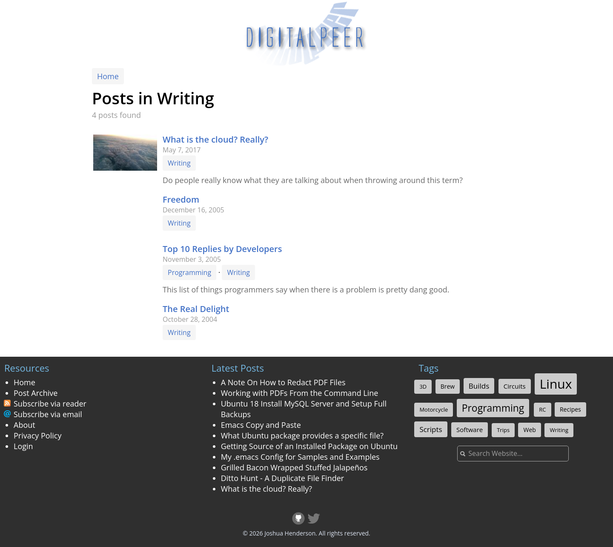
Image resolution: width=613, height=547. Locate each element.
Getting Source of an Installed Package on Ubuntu (309, 446)
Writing (179, 163)
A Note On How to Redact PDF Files (283, 382)
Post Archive (35, 393)
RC (542, 409)
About (24, 425)
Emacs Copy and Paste (261, 425)
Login (23, 446)
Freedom (181, 199)
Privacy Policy (37, 435)
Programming (189, 272)
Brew (448, 386)
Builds (479, 386)
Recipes (570, 409)
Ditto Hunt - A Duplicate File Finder (282, 478)
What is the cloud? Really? (215, 139)
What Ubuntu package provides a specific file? (302, 435)
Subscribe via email (48, 414)
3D (423, 386)
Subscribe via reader (50, 403)
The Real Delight (196, 309)
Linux (556, 383)
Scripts (430, 429)
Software (469, 429)
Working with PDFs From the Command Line (299, 393)
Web (529, 430)
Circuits (515, 386)
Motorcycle (433, 409)
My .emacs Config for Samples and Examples (300, 457)
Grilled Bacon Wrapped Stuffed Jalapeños (294, 467)
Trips (503, 430)
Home (108, 76)
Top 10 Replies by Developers (222, 249)
